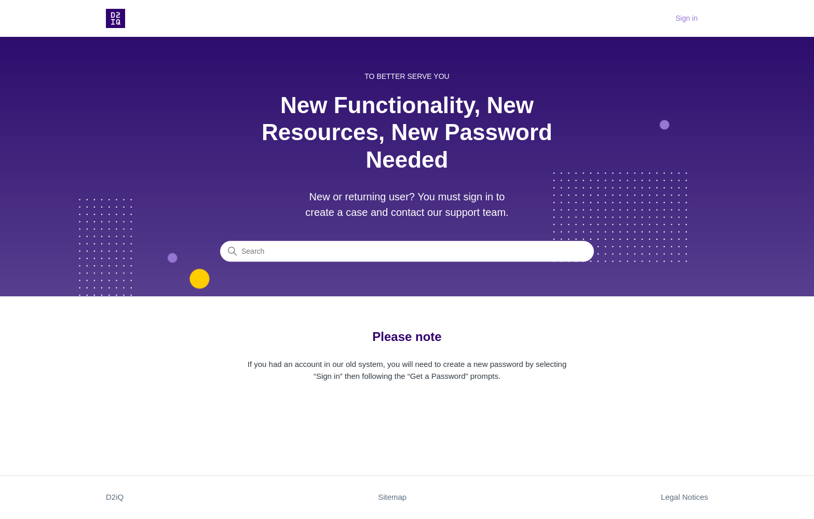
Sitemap (392, 497)
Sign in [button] (686, 18)
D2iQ (115, 497)
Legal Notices (684, 497)
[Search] (407, 251)
